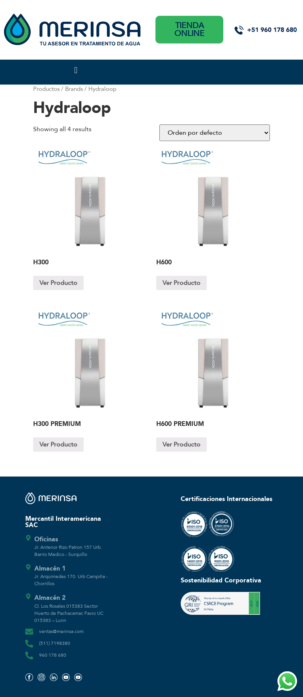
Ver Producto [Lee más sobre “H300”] (58, 283)
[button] (75, 70)
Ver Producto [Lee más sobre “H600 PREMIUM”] (181, 444)
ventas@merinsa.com (61, 631)
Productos (46, 89)
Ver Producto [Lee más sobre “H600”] (181, 283)
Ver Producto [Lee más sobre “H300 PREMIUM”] (58, 444)
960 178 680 (52, 655)
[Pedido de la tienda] (214, 132)
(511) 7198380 (54, 643)
